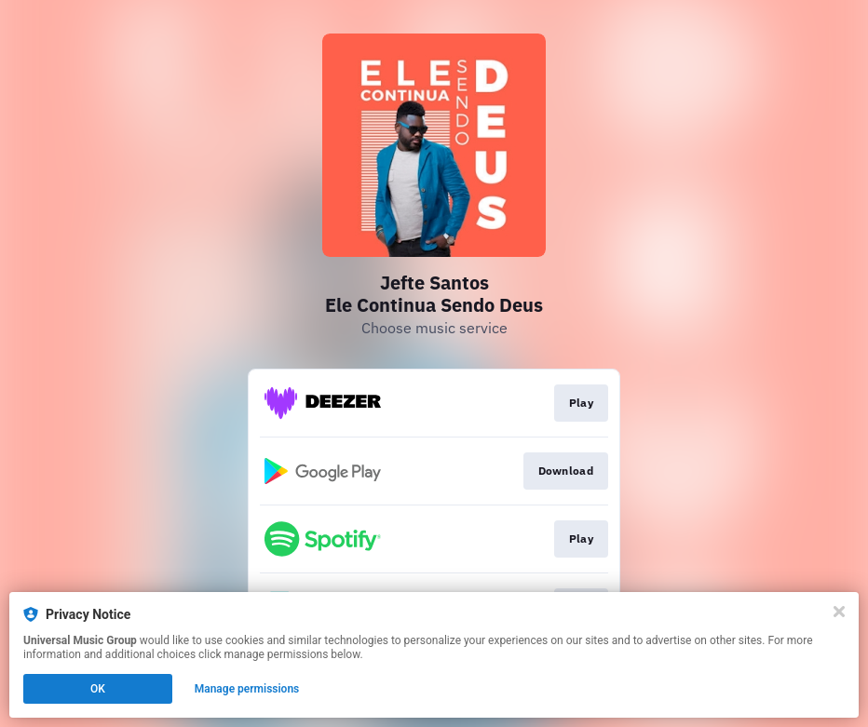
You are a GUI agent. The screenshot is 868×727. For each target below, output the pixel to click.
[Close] (839, 611)
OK (97, 688)
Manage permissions (247, 688)
